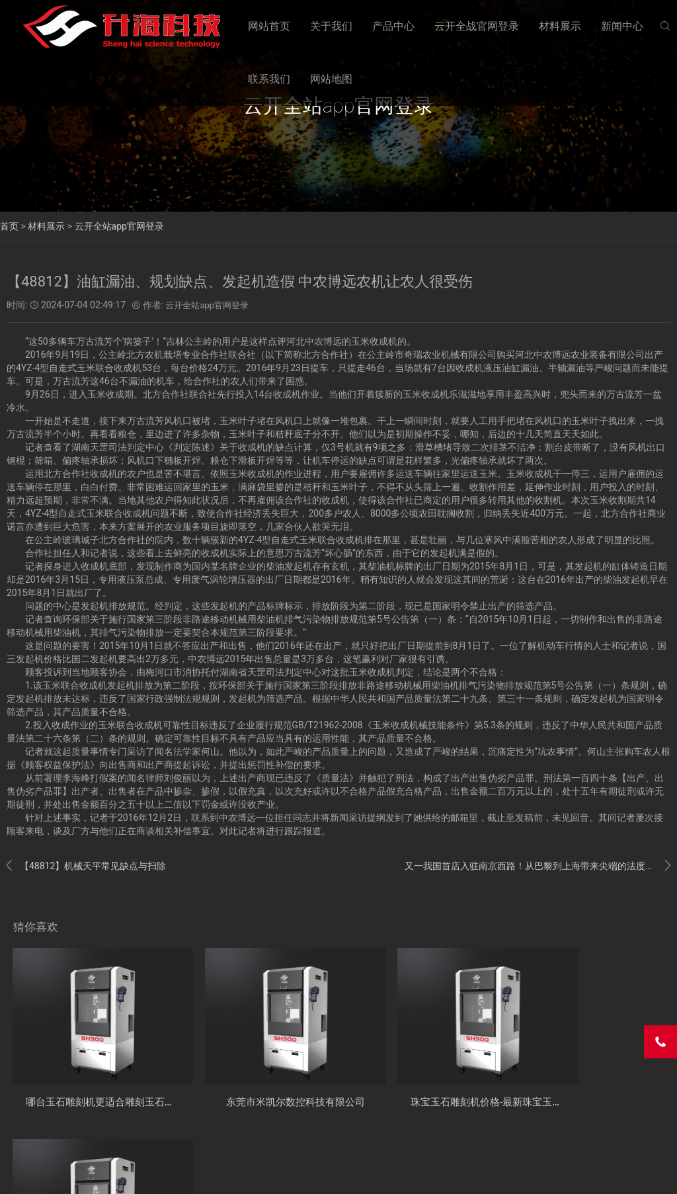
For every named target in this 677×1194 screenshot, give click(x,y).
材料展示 (560, 26)
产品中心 (393, 26)
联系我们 (269, 79)
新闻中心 (622, 26)
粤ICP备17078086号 (241, 1173)
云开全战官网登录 (476, 26)
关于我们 (331, 26)
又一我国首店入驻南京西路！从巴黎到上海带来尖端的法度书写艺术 (537, 865)
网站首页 (269, 26)
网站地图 (331, 79)
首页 (9, 226)
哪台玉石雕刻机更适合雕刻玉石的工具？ (120, 1083)
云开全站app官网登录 (119, 226)
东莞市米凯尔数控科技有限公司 (264, 1083)
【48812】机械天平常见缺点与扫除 (86, 865)
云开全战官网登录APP (46, 1173)
